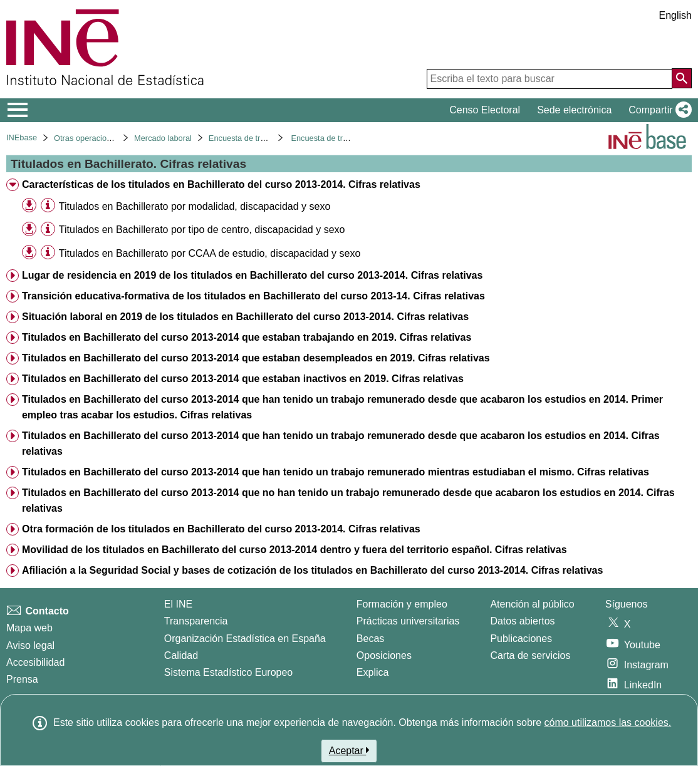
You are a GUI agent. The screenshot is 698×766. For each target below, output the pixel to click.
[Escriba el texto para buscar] (549, 79)
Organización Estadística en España (245, 638)
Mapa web (29, 628)
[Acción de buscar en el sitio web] (682, 78)
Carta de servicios (530, 655)
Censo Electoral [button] (484, 110)
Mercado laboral (163, 138)
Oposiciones (384, 655)
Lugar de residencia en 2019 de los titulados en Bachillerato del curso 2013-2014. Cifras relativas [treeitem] (252, 275)
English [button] (675, 15)
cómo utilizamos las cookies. (607, 722)
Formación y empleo (402, 604)
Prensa (22, 679)
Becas (370, 638)
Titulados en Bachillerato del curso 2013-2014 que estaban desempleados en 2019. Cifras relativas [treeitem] (256, 358)
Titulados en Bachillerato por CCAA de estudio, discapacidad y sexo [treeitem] (209, 253)
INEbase (21, 137)
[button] (657, 110)
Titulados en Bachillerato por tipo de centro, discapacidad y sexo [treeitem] (202, 229)
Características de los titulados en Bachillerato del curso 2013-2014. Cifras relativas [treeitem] (221, 184)
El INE (178, 604)
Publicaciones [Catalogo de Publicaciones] (521, 638)
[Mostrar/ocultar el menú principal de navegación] (17, 110)
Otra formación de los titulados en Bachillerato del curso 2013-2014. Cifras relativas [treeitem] (221, 529)
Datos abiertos (522, 621)
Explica (373, 672)
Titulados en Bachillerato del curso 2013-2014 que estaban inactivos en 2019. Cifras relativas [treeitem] (243, 378)
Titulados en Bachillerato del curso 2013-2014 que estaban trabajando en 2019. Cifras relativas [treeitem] (246, 337)
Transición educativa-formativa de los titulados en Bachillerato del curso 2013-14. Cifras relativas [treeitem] (253, 296)
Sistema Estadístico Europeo (228, 672)
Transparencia (196, 621)
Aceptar (349, 750)
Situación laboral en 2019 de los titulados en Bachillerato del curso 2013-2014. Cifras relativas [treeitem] (245, 316)
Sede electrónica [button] (574, 110)
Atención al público (532, 604)
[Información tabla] (48, 206)
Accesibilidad (35, 662)
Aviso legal (30, 645)
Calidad (181, 655)
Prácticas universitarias (408, 621)
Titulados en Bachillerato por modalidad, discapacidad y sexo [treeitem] (194, 206)
